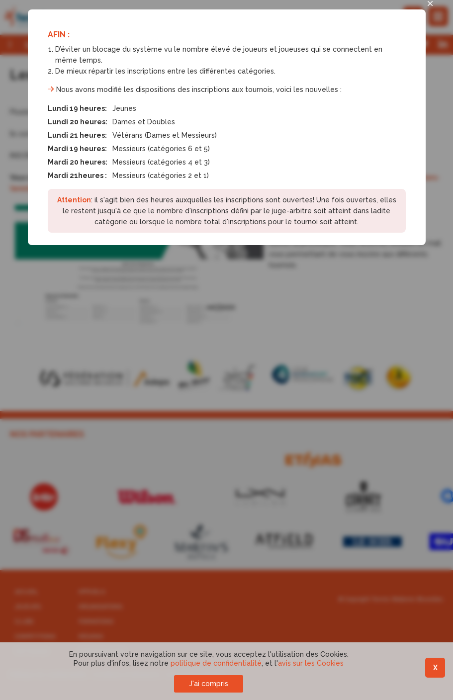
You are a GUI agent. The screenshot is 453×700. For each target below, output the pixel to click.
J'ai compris (208, 684)
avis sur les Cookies (311, 663)
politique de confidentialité (216, 663)
